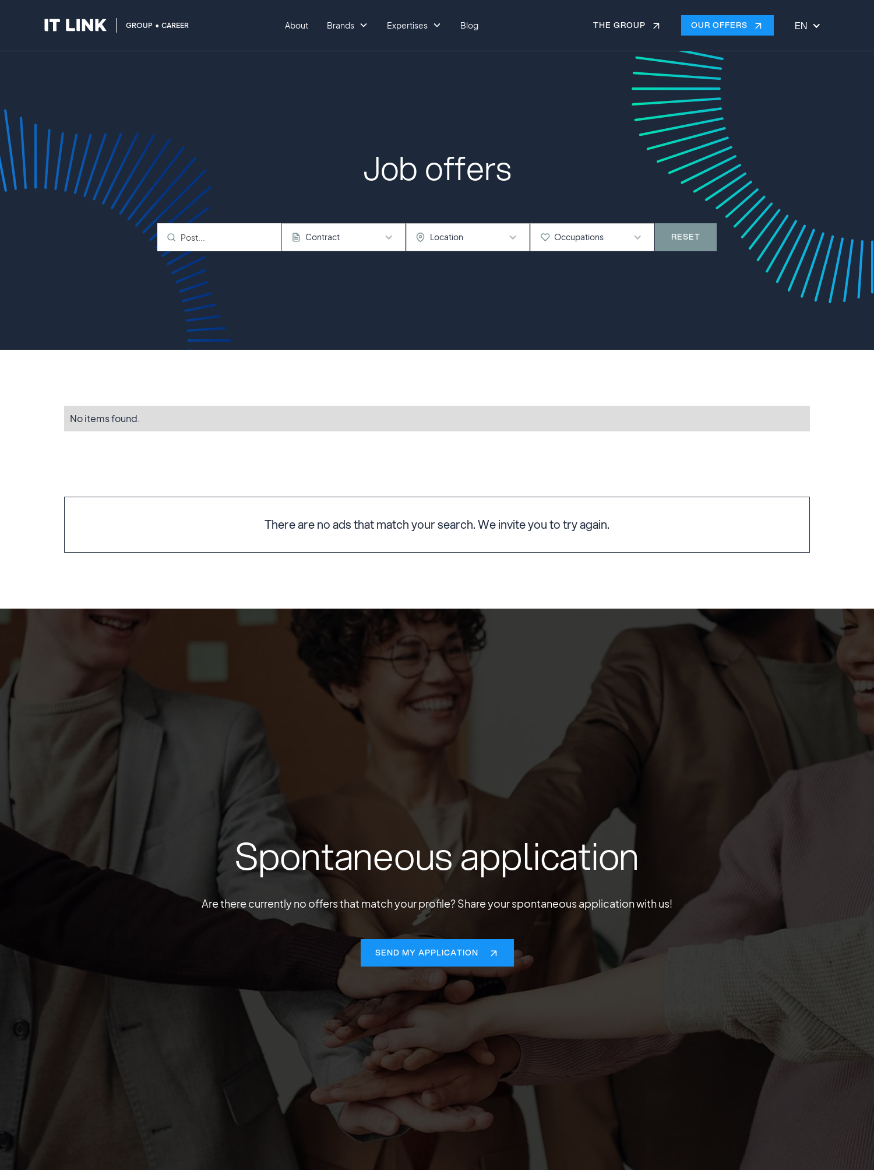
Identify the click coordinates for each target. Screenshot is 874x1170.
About (296, 25)
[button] (348, 26)
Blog (469, 25)
